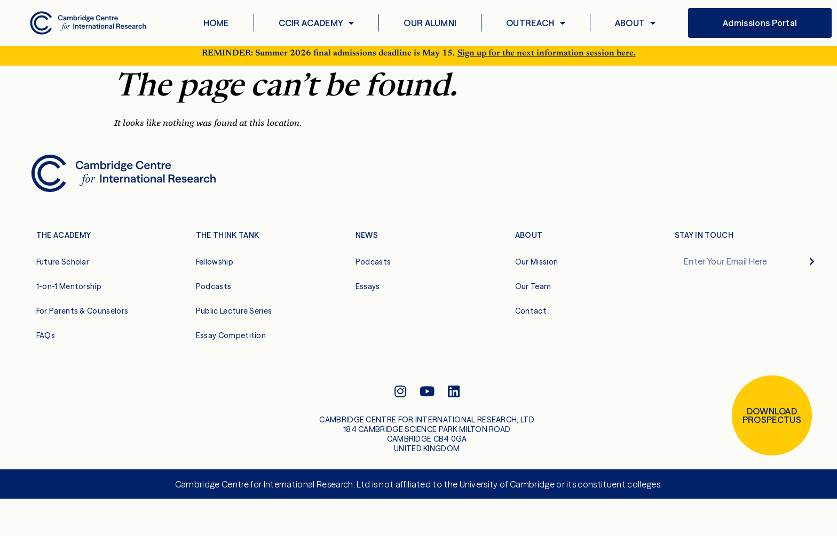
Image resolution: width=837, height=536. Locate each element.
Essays (368, 292)
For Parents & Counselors (82, 316)
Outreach (535, 23)
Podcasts (214, 292)
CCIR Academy (316, 23)
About (635, 23)
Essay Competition (231, 341)
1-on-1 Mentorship (68, 292)
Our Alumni (430, 23)
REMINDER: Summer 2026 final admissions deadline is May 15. (328, 58)
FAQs (45, 341)
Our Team (533, 292)
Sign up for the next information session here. (546, 58)
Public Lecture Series (234, 316)
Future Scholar (62, 267)
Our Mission (536, 267)
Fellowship (214, 267)
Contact (531, 316)
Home (216, 23)
